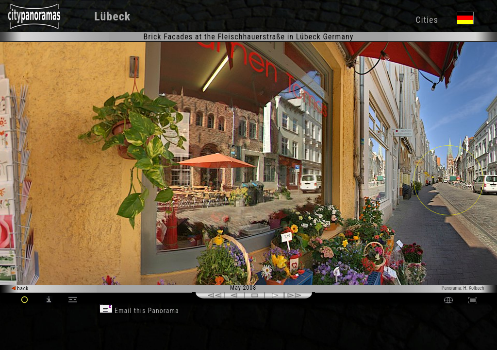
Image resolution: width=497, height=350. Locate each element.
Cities (426, 20)
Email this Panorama (139, 311)
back (20, 288)
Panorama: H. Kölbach (463, 288)
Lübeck (112, 16)
